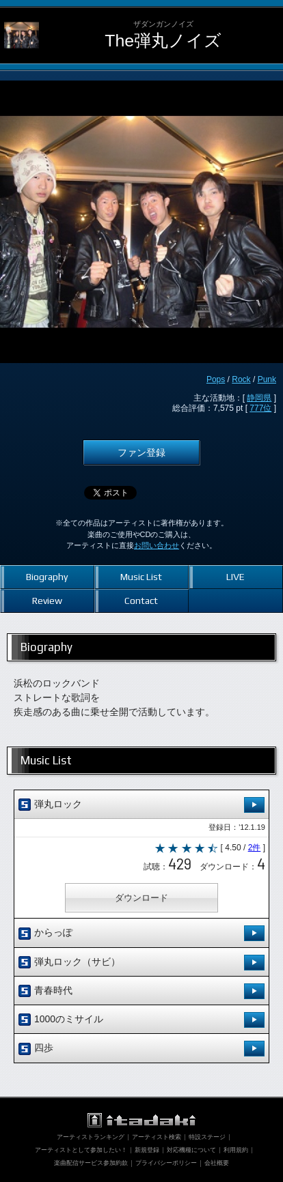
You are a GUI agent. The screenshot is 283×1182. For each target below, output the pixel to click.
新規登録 (147, 1150)
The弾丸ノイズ (163, 40)
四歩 (141, 1048)
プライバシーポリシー (166, 1162)
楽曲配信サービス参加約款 (91, 1162)
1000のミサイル (141, 1020)
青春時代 (141, 991)
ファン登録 (141, 452)
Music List (141, 576)
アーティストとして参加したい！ (81, 1150)
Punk (267, 379)
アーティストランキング (90, 1137)
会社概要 (216, 1162)
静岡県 (259, 398)
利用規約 (236, 1150)
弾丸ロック (141, 805)
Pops (215, 379)
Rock (241, 379)
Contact (141, 600)
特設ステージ (207, 1137)
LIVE (235, 576)
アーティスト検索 (156, 1137)
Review (47, 600)
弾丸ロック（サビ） (141, 962)
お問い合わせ (156, 545)
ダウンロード (141, 898)
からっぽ (141, 933)
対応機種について (191, 1150)
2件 (254, 847)
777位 (260, 408)
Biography (47, 576)
